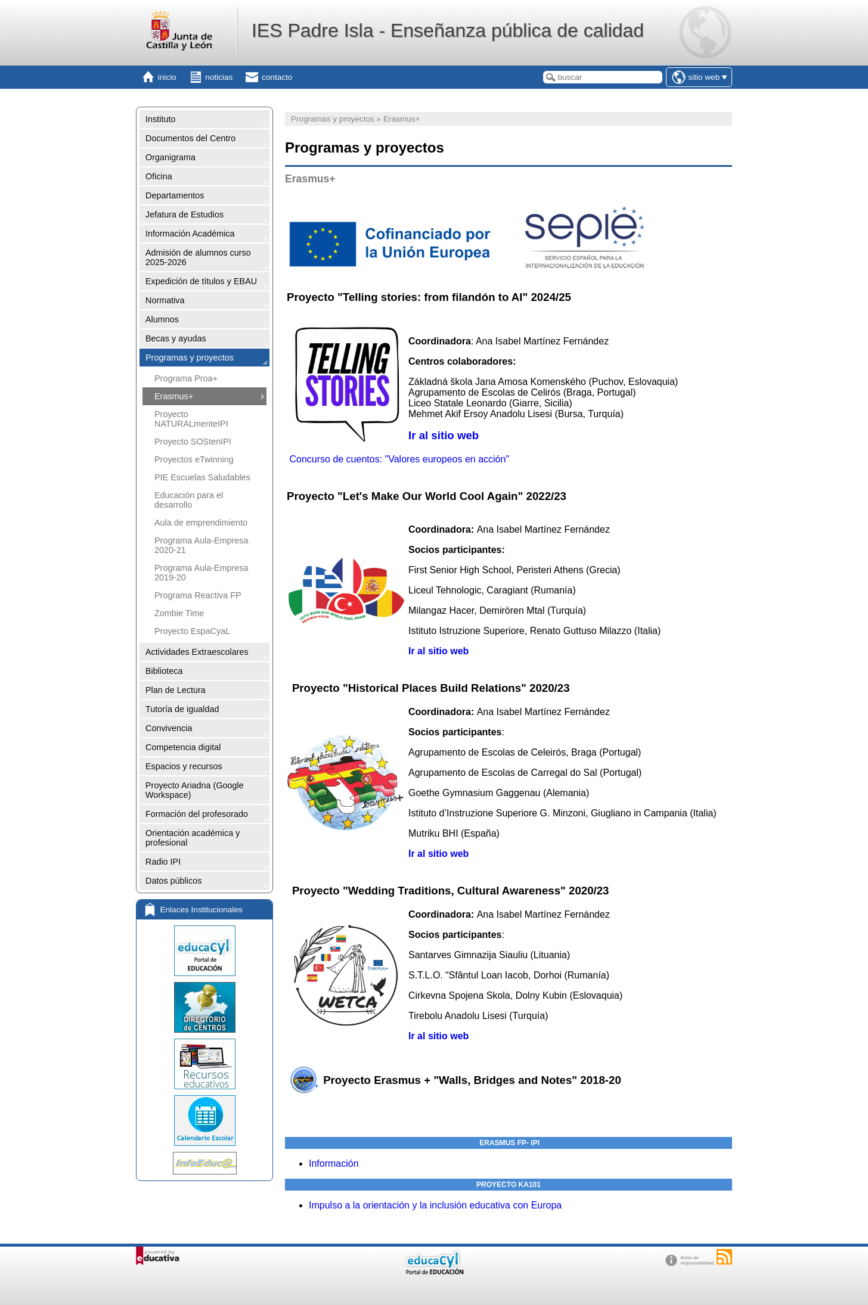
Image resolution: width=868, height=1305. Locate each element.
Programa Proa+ (186, 378)
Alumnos (162, 319)
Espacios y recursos (183, 766)
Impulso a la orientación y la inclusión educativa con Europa (435, 1205)
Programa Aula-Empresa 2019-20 (201, 572)
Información (334, 1163)
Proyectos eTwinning (194, 459)
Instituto (160, 119)
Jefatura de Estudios (184, 214)
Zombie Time (179, 613)
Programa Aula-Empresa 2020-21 (201, 545)
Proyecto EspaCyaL (192, 631)
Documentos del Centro (190, 138)
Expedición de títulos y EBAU (201, 281)
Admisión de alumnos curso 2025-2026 (198, 257)
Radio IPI (163, 861)
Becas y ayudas (175, 338)
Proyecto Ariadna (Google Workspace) (194, 790)
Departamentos (174, 195)
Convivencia (168, 728)
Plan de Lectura (175, 690)
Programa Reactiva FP (197, 595)
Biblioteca (163, 671)
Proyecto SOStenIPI (192, 441)
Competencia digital (183, 747)
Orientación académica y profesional (192, 837)
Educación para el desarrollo (188, 499)
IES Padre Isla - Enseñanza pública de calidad (448, 30)
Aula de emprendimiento (200, 522)
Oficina (158, 176)
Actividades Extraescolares (197, 652)
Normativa (165, 300)
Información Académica (190, 233)
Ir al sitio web (443, 435)
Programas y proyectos (189, 357)
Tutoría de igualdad (182, 709)
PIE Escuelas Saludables (202, 477)
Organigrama (170, 157)
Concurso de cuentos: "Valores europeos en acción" (399, 459)
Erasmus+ (173, 396)
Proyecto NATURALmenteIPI (191, 418)
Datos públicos (173, 880)
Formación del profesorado (196, 814)
